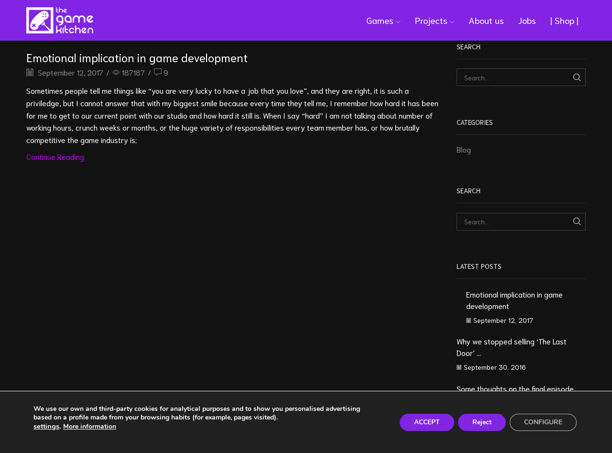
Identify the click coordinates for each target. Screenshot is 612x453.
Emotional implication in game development (137, 57)
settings (46, 426)
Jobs (527, 20)
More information (89, 426)
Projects (434, 20)
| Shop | (564, 20)
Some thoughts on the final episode (515, 388)
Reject (482, 422)
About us (486, 20)
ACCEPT (427, 422)
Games (383, 20)
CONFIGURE (543, 422)
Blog (464, 149)
